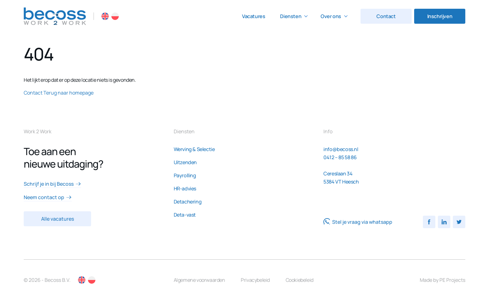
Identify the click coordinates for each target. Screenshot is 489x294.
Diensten (290, 16)
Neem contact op (48, 197)
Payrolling (185, 175)
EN (105, 16)
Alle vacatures (57, 218)
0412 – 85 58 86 (339, 157)
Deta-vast (185, 214)
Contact (385, 16)
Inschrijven (440, 16)
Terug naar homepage (68, 92)
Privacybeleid (255, 280)
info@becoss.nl (340, 149)
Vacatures (253, 16)
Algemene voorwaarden (199, 280)
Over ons (331, 16)
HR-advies (185, 188)
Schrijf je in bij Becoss (52, 183)
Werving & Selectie (194, 149)
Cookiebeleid (299, 280)
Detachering (188, 201)
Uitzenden (185, 162)
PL (115, 16)
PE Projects (452, 280)
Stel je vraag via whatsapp (357, 222)
